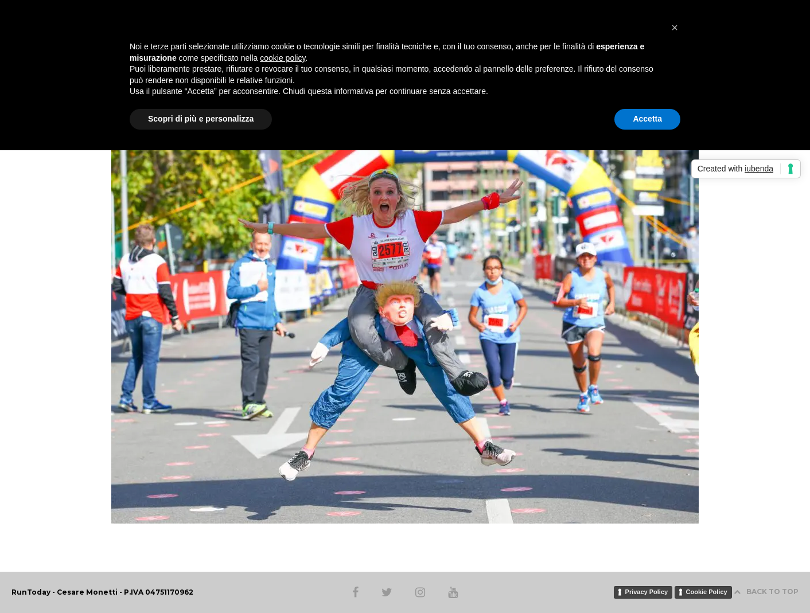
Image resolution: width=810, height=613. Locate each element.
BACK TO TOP (766, 591)
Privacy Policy (646, 591)
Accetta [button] (647, 118)
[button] (674, 27)
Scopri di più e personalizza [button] (201, 118)
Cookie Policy (706, 591)
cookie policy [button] (282, 58)
